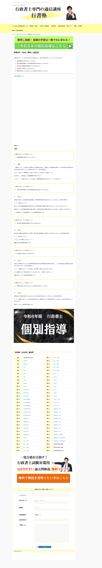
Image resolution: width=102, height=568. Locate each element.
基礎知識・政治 (57, 408)
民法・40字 (56, 402)
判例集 (75, 26)
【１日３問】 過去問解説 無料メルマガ (20, 26)
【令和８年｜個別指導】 (44, 26)
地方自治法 (26, 424)
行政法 (25, 380)
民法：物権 (26, 444)
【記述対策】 (53, 26)
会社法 (55, 376)
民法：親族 (56, 370)
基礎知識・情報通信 (58, 434)
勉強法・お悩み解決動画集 (17, 30)
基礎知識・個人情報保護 (59, 437)
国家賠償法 (26, 418)
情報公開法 (26, 434)
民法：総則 (26, 440)
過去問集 (80, 26)
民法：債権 (56, 357)
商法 (55, 373)
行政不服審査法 (27, 399)
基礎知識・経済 (57, 415)
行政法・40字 (57, 399)
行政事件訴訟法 (27, 408)
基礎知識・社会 (57, 412)
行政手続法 (26, 389)
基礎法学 (25, 360)
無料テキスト (69, 26)
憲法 (24, 367)
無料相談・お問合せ (34, 26)
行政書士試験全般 (61, 26)
